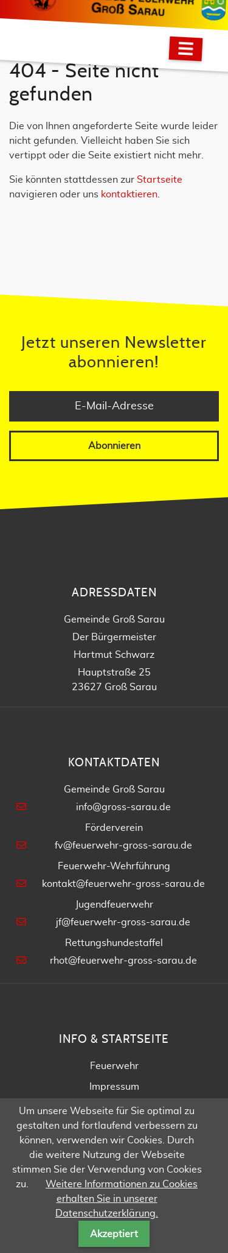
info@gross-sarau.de (123, 807)
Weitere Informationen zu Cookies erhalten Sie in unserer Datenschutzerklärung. (122, 1198)
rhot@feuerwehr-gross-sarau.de (123, 960)
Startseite (159, 180)
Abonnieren (114, 446)
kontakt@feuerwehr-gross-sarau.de (123, 884)
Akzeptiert (114, 1234)
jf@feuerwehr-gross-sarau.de (123, 922)
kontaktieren (129, 194)
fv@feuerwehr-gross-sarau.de (123, 845)
